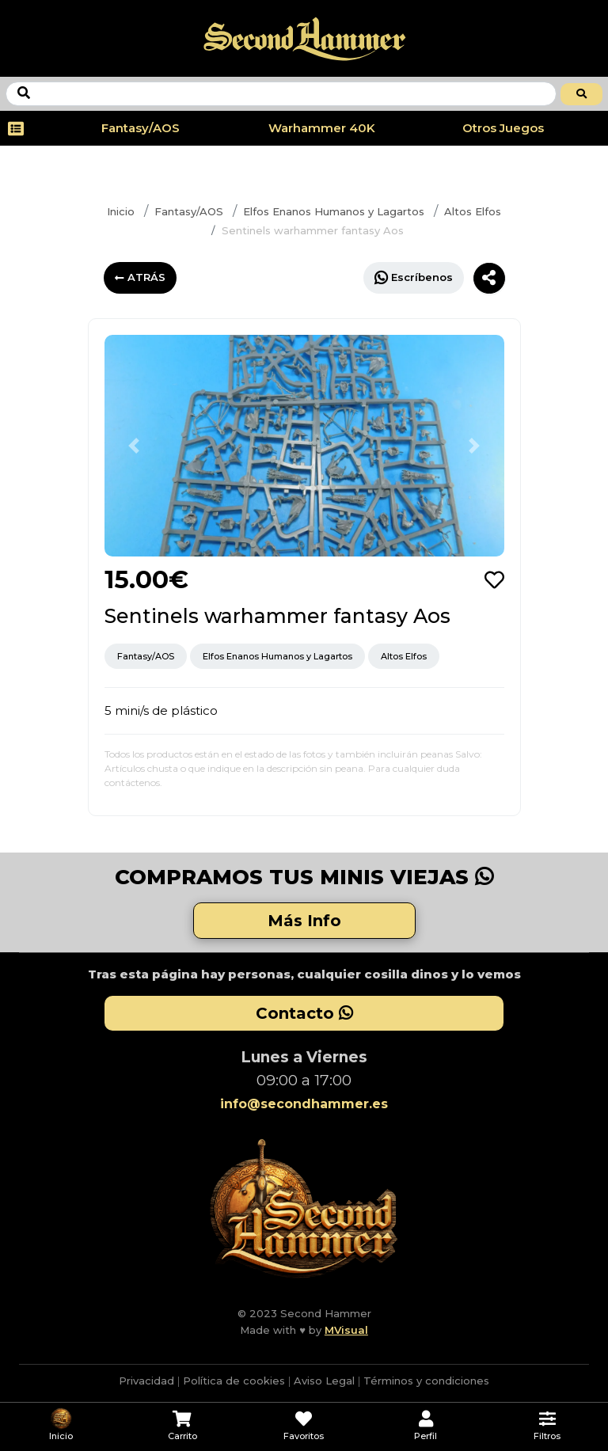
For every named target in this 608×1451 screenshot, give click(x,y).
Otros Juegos (503, 127)
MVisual (346, 1330)
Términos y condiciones (426, 1380)
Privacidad (146, 1380)
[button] (134, 445)
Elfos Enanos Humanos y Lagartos (333, 211)
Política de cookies (234, 1380)
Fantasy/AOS (140, 127)
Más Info (304, 920)
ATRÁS (140, 277)
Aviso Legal (324, 1380)
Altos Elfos (472, 211)
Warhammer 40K (321, 127)
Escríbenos (413, 277)
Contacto (304, 1013)
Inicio (121, 211)
